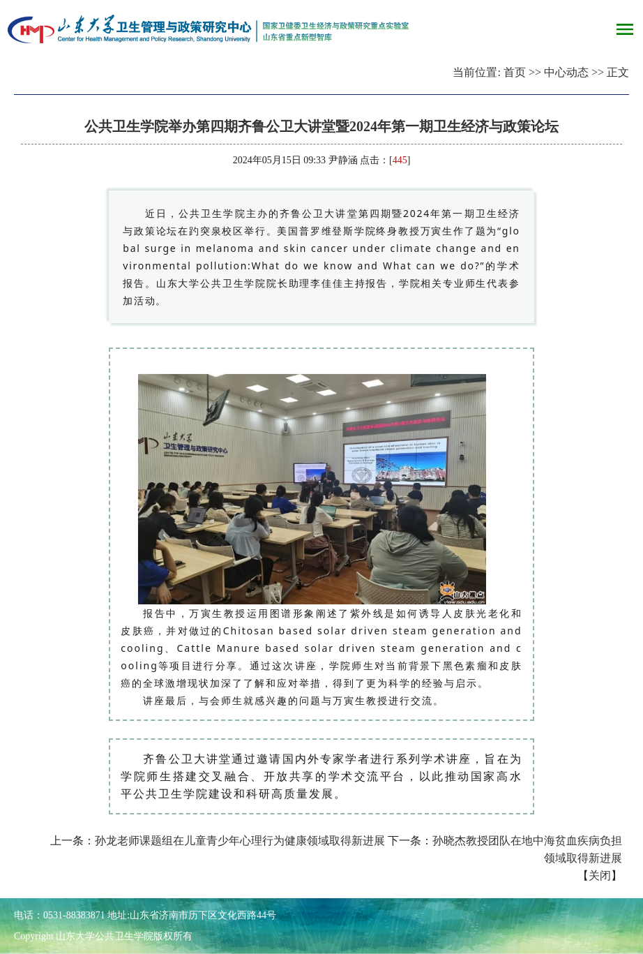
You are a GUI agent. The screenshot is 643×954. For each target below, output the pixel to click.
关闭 (600, 875)
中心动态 (566, 72)
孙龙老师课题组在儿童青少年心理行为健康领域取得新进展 (240, 841)
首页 (515, 72)
